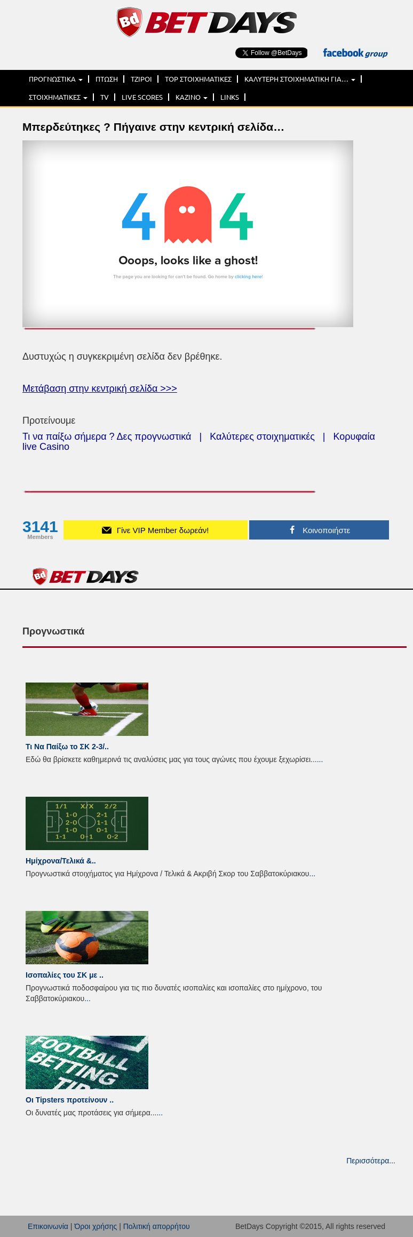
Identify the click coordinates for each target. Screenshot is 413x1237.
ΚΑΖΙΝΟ (192, 97)
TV (104, 97)
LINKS (229, 97)
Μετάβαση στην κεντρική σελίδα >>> (99, 388)
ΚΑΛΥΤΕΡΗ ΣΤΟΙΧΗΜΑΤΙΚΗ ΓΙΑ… (299, 79)
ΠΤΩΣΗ (107, 79)
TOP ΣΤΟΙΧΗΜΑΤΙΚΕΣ (198, 79)
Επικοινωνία (48, 1226)
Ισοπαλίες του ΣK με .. (65, 975)
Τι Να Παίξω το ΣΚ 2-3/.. (67, 746)
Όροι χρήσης (95, 1226)
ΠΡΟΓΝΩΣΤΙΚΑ (56, 79)
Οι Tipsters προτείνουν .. (70, 1100)
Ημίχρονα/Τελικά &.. (61, 861)
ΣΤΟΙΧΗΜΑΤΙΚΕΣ (58, 97)
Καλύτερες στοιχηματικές (262, 436)
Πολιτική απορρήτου (156, 1226)
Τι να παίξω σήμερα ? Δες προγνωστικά (106, 436)
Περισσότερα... (370, 1160)
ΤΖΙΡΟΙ (141, 79)
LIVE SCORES (142, 97)
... (320, 759)
